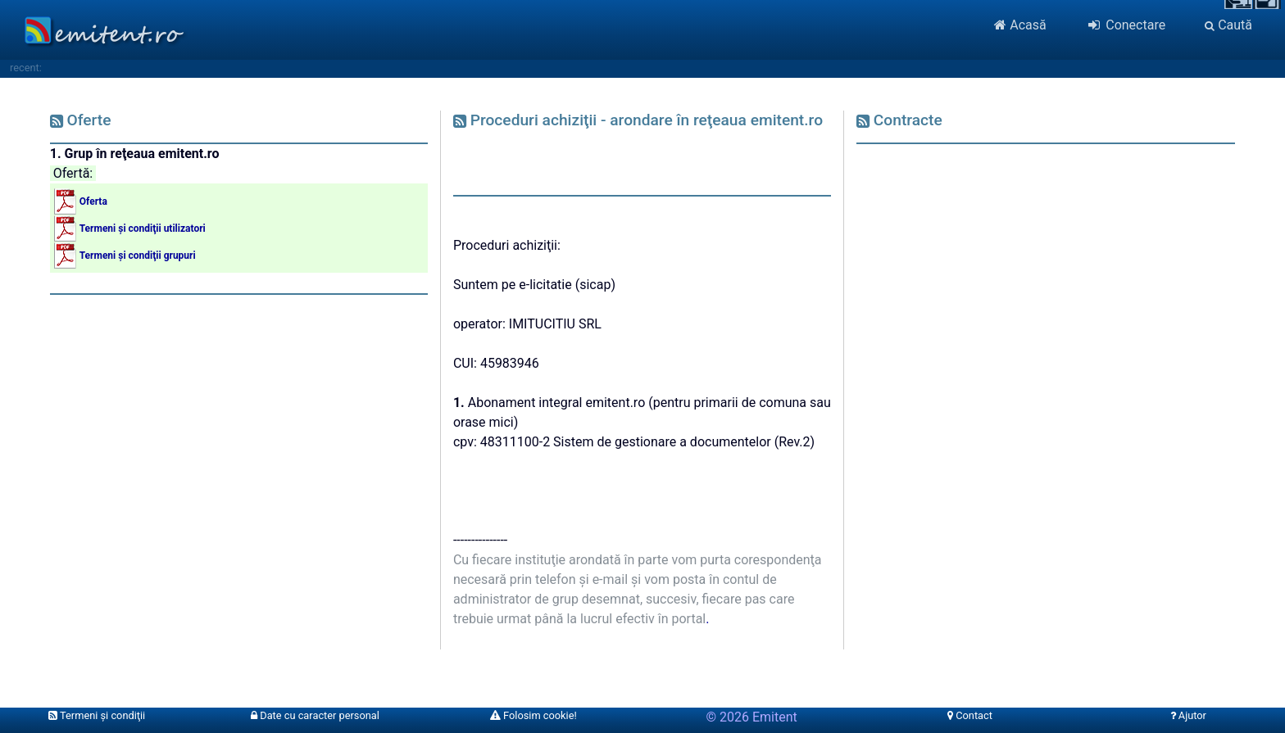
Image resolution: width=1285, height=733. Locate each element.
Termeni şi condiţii (96, 715)
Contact (969, 715)
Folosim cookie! (533, 715)
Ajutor (1188, 715)
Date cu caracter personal (315, 715)
